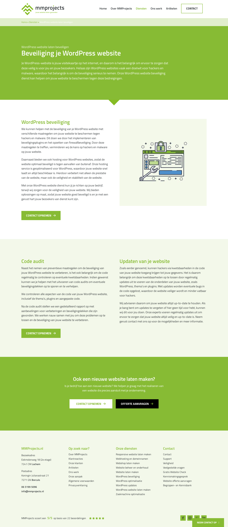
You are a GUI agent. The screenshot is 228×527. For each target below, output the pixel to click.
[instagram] (190, 518)
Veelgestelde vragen (174, 467)
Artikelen (74, 467)
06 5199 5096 (29, 487)
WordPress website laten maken (133, 490)
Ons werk (74, 472)
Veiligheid (168, 463)
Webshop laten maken (128, 463)
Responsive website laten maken (133, 454)
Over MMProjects (78, 454)
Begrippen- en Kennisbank (177, 485)
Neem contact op (207, 522)
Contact (167, 454)
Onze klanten (76, 463)
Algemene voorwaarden (81, 481)
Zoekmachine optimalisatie (130, 494)
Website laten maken (127, 472)
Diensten (33, 22)
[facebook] (183, 518)
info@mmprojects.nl (32, 491)
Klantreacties (76, 459)
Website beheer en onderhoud (132, 467)
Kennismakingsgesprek (175, 476)
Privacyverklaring (78, 485)
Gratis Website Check (174, 472)
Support (167, 459)
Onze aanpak (75, 476)
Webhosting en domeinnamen (132, 459)
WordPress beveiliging (128, 476)
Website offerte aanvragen (177, 481)
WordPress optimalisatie (129, 481)
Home (24, 22)
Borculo (36, 480)
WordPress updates (126, 485)
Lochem (36, 464)
